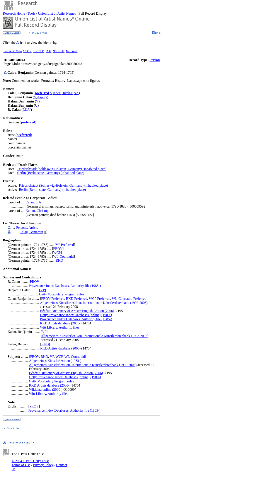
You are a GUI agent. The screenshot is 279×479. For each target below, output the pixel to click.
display (42, 97)
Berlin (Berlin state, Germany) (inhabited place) (50, 173)
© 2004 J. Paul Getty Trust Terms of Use (30, 463)
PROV (58, 249)
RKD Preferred (76, 298)
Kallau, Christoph (38, 211)
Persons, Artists (27, 227)
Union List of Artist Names (57, 13)
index (57, 93)
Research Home (14, 13)
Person (155, 60)
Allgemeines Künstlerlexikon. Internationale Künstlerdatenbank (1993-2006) (94, 303)
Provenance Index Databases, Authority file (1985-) (65, 286)
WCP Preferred (99, 298)
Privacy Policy (43, 465)
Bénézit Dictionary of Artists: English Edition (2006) (77, 311)
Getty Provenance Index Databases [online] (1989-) (76, 315)
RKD (59, 260)
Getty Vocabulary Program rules (61, 294)
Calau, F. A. (34, 202)
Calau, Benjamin (31, 232)
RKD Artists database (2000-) (61, 323)
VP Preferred (65, 245)
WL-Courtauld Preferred (129, 298)
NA (76, 93)
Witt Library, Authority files (59, 327)
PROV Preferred (52, 298)
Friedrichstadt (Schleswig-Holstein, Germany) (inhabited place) (61, 169)
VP (42, 290)
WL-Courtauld (63, 256)
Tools (31, 13)
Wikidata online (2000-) (46, 389)
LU (25, 109)
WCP (57, 252)
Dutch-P (67, 93)
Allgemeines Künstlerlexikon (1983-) (55, 361)
